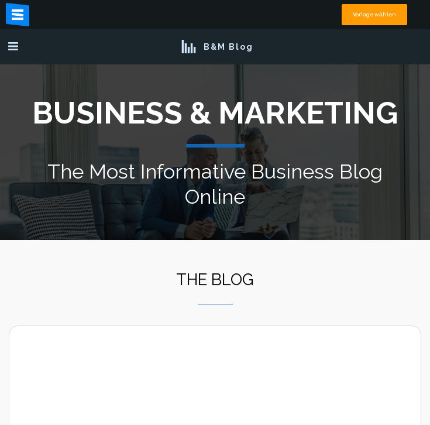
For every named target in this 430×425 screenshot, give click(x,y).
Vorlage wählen (374, 14)
